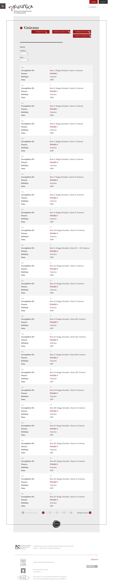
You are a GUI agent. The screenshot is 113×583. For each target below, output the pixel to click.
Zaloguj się (94, 559)
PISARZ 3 (54, 268)
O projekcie (92, 7)
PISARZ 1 (53, 73)
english (103, 2)
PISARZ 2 (54, 144)
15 (71, 512)
